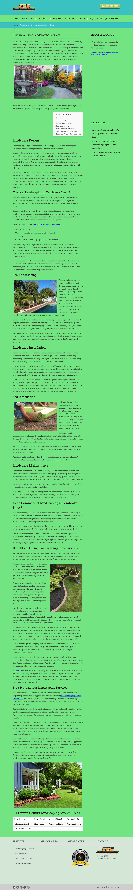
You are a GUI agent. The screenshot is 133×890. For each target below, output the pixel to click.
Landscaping (28, 19)
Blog (91, 19)
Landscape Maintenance (65, 129)
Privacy (110, 887)
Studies (16, 671)
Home (15, 19)
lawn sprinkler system (53, 460)
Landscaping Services (24, 849)
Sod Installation (62, 126)
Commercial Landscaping (66, 131)
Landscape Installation (65, 123)
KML (104, 887)
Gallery (82, 19)
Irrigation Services (23, 863)
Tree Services (21, 854)
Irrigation (57, 19)
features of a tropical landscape (46, 224)
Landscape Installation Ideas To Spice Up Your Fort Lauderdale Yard (105, 133)
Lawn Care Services (23, 858)
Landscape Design (63, 121)
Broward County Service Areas (68, 134)
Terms (117, 887)
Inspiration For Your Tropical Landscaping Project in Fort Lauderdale (105, 144)
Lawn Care (70, 19)
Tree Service (43, 19)
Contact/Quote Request (107, 19)
